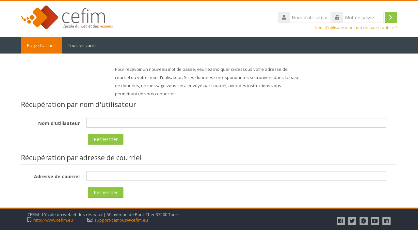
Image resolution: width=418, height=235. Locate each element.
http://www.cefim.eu (53, 220)
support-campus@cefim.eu (121, 220)
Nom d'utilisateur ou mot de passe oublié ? (355, 27)
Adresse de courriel (57, 176)
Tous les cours (82, 45)
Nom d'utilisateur (59, 123)
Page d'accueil (41, 45)
